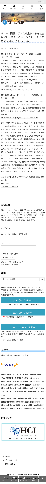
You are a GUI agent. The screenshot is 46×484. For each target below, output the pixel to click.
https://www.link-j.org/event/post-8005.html (19, 117)
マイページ (17, 304)
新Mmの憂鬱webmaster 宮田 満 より (15, 355)
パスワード (5, 243)
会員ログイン (6, 183)
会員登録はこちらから (9, 186)
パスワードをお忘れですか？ (12, 262)
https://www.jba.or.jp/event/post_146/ (16, 89)
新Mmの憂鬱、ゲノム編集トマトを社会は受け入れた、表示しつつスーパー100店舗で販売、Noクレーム (22, 37)
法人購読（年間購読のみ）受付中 (20, 316)
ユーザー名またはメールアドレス (14, 234)
